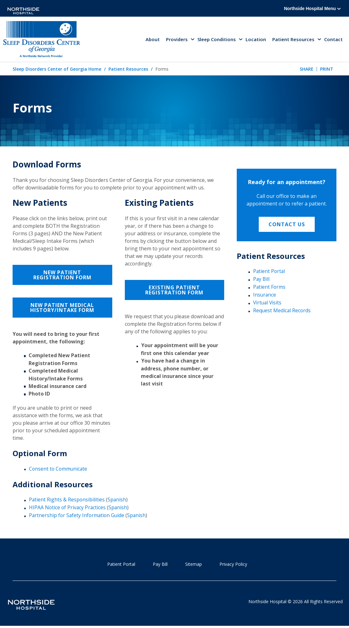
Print (326, 70)
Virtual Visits (268, 303)
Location (256, 39)
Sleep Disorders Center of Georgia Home (57, 70)
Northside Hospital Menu (312, 8)
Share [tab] (306, 70)
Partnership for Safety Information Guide (77, 515)
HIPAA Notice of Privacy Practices (68, 508)
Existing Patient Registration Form (174, 291)
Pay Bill (261, 279)
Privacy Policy (233, 564)
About (153, 39)
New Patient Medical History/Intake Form (62, 308)
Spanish (117, 500)
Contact (333, 39)
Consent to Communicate (59, 469)
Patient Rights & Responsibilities (67, 500)
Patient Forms (269, 287)
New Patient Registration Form (62, 275)
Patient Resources (128, 70)
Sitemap (193, 564)
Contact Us (287, 224)
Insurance (265, 295)
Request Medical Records (282, 310)
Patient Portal (269, 272)
